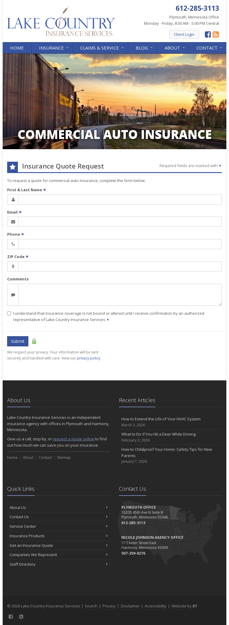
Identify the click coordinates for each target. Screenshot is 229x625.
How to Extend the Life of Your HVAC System (170, 422)
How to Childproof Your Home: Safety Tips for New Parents (170, 455)
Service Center (59, 526)
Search (91, 606)
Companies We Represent (59, 554)
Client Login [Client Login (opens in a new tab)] (184, 34)
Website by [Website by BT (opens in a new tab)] (184, 606)
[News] (216, 34)
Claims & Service (102, 47)
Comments (18, 279)
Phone (15, 234)
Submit (17, 341)
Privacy (109, 606)
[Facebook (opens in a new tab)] (208, 34)
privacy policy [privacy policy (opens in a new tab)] (88, 358)
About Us (59, 507)
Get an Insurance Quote (59, 545)
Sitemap (64, 457)
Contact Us (59, 516)
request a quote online (73, 439)
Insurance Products (59, 535)
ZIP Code (18, 256)
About (175, 47)
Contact (209, 47)
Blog (145, 47)
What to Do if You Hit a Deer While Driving (170, 437)
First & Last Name (26, 189)
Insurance (54, 47)
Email (14, 212)
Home (17, 48)
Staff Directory (59, 564)
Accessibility (155, 606)
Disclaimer (130, 606)
